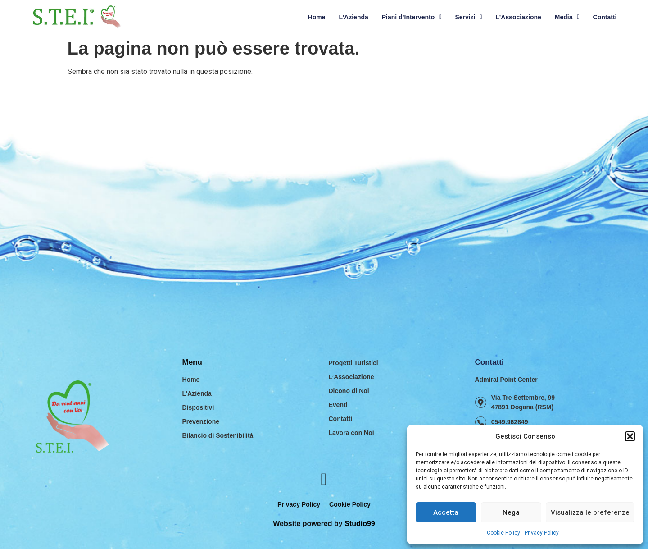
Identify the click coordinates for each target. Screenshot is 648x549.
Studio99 (359, 523)
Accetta (445, 512)
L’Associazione (518, 17)
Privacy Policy (542, 533)
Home (317, 17)
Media (567, 17)
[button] (629, 436)
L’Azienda (353, 17)
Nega (511, 512)
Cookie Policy (503, 533)
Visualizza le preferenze (590, 512)
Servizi (468, 17)
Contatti (605, 17)
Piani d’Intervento (412, 17)
